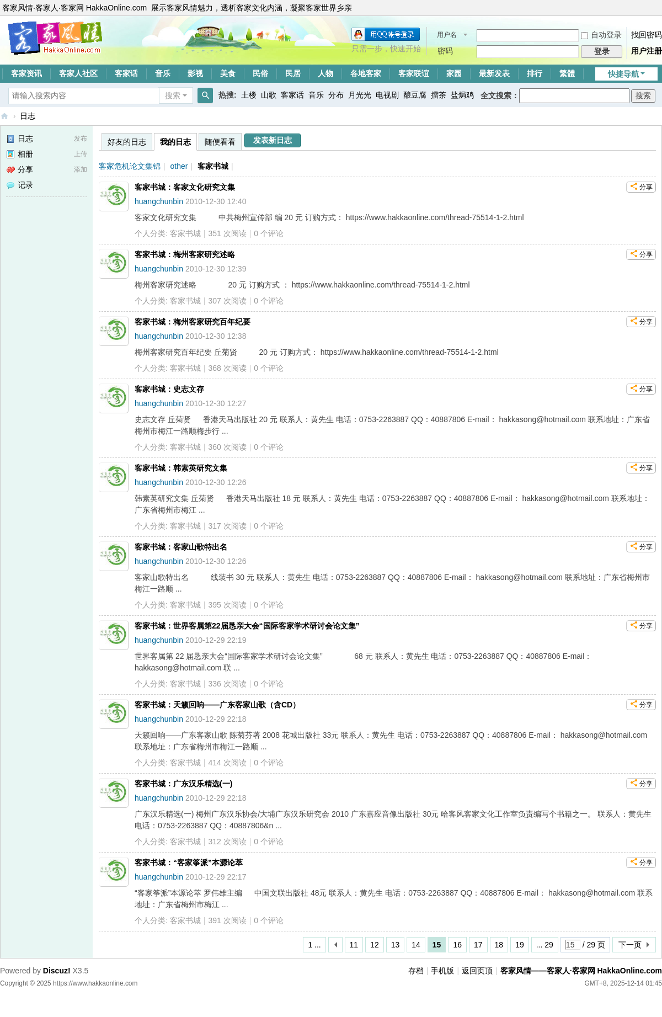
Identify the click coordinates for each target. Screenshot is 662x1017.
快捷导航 (623, 74)
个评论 (269, 233)
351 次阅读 (227, 233)
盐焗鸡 (462, 94)
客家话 (126, 73)
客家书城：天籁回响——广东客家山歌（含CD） (217, 704)
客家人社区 (78, 73)
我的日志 (175, 141)
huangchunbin (159, 201)
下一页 (630, 944)
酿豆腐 (414, 94)
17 (478, 944)
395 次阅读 (227, 604)
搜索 (172, 95)
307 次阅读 (227, 300)
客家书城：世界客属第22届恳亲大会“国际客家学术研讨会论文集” (247, 625)
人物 (325, 73)
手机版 (442, 970)
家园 (454, 73)
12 (374, 944)
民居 (293, 73)
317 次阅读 (227, 525)
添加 (80, 169)
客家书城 (212, 166)
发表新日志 (272, 140)
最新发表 (494, 73)
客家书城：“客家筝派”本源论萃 (189, 862)
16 (457, 944)
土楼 (249, 94)
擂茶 (438, 94)
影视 (195, 73)
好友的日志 (127, 141)
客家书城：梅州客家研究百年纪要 (192, 321)
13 (395, 944)
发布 (80, 138)
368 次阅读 (227, 368)
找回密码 (646, 34)
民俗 (260, 73)
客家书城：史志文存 (169, 389)
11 (354, 944)
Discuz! (57, 970)
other (179, 166)
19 (519, 944)
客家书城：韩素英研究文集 (181, 468)
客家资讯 (26, 73)
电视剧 (387, 94)
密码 (445, 50)
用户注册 (646, 50)
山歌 (268, 94)
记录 (19, 184)
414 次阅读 (227, 762)
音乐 (162, 73)
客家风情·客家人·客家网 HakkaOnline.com (74, 7)
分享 (19, 169)
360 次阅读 (227, 447)
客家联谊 (413, 73)
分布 (336, 94)
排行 (534, 73)
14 (416, 944)
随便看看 (220, 141)
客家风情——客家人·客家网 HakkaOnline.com (4, 116)
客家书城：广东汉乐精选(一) (183, 783)
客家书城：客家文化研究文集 (185, 187)
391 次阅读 (227, 920)
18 (499, 944)
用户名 (447, 35)
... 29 (544, 944)
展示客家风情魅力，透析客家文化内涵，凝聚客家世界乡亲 (251, 7)
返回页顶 (477, 970)
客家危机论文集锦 (130, 166)
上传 (80, 154)
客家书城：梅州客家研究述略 (185, 254)
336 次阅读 (227, 683)
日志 (27, 115)
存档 (416, 970)
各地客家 (365, 73)
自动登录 (601, 34)
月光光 (359, 94)
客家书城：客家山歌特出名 (181, 546)
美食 (228, 73)
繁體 (567, 73)
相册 (19, 154)
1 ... (314, 944)
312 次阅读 (227, 841)
